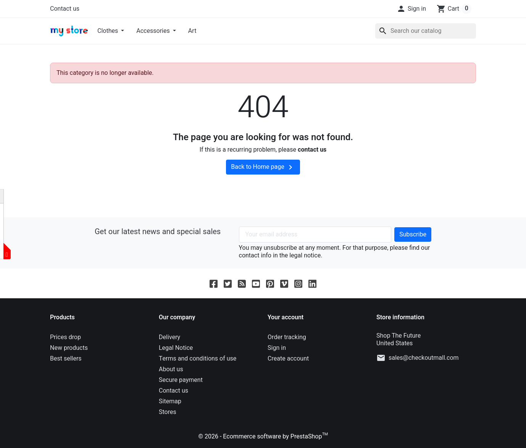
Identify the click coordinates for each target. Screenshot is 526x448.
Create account (288, 358)
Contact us (64, 8)
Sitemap (170, 401)
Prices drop (65, 337)
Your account (285, 317)
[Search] (425, 31)
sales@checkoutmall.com (424, 358)
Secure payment (181, 380)
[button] (411, 9)
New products (69, 348)
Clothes (108, 31)
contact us (312, 149)
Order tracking (287, 337)
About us (171, 369)
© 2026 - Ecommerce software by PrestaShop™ (263, 436)
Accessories (153, 31)
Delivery (169, 337)
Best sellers (66, 358)
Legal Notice (176, 348)
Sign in (277, 348)
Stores (167, 412)
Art (192, 31)
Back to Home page (263, 167)
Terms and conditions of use (197, 358)
